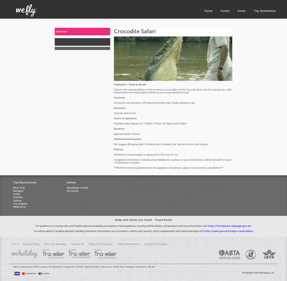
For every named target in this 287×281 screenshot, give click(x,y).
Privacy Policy (31, 244)
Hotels (225, 11)
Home (208, 11)
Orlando (18, 197)
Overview (61, 31)
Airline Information (128, 244)
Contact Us (77, 244)
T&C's (14, 244)
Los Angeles (20, 203)
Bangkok (18, 191)
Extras (242, 11)
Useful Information (155, 244)
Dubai (16, 194)
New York (19, 187)
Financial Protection (101, 244)
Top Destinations (265, 11)
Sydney (17, 200)
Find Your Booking (55, 244)
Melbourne (19, 206)
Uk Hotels (73, 191)
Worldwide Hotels (77, 187)
